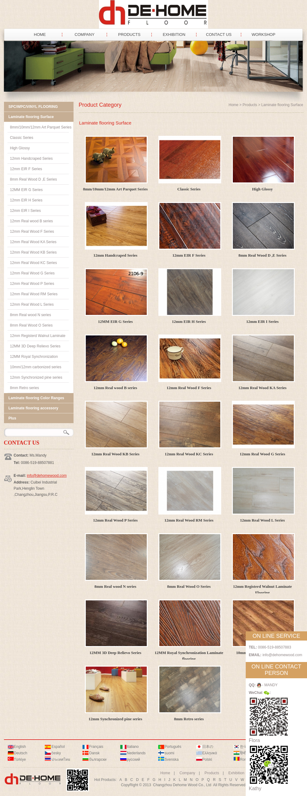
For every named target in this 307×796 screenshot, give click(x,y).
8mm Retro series (189, 719)
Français (96, 746)
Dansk (94, 753)
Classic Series (188, 189)
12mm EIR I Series (262, 321)
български (97, 759)
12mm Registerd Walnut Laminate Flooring (262, 589)
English (20, 746)
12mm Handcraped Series (115, 255)
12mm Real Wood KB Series (115, 454)
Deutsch (20, 753)
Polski (207, 759)
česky (56, 753)
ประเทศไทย (60, 759)
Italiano (133, 746)
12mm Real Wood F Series (189, 387)
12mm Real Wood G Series (262, 454)
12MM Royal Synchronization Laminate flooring (188, 655)
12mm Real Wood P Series (115, 520)
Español (58, 746)
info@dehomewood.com (47, 475)
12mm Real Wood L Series (262, 520)
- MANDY (267, 685)
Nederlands (136, 753)
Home (233, 105)
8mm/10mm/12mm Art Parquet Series (115, 189)
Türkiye (20, 759)
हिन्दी (243, 753)
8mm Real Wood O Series (188, 586)
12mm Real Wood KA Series (262, 387)
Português (173, 746)
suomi (169, 753)
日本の (207, 746)
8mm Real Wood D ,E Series (262, 255)
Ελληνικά (209, 753)
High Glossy (262, 189)
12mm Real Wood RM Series (188, 520)
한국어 (245, 746)
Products (250, 105)
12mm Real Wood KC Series (189, 454)
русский (133, 759)
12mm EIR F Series (188, 255)
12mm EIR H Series (189, 321)
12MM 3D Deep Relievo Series (115, 652)
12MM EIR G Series (115, 321)
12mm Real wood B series (115, 387)
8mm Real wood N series (115, 586)
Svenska (172, 759)
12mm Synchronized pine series (115, 719)
